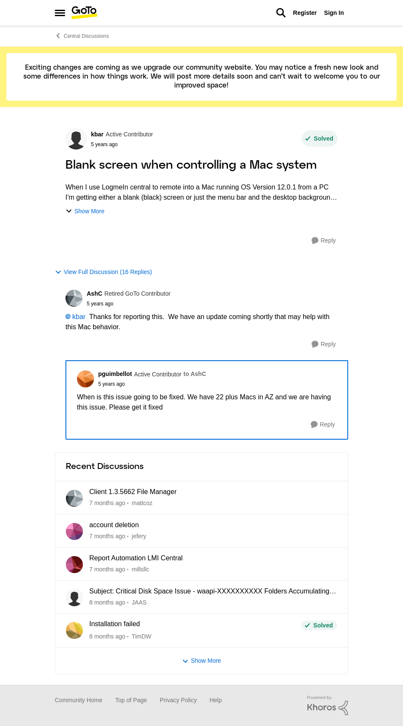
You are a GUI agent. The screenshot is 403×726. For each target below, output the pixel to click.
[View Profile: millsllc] (74, 564)
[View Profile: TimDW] (74, 630)
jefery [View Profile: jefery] (139, 536)
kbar (78, 316)
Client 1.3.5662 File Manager (132, 491)
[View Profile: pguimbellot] (85, 378)
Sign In (334, 12)
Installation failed (114, 623)
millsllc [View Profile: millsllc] (140, 569)
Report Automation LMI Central (136, 558)
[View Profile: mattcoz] (74, 498)
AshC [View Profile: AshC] (94, 293)
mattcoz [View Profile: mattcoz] (142, 503)
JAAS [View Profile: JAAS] (139, 602)
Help (216, 700)
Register (305, 12)
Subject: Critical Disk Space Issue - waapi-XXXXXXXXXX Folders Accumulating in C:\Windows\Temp (213, 592)
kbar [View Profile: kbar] (97, 134)
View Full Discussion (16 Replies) (103, 272)
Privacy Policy (178, 700)
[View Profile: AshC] (73, 298)
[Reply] (324, 240)
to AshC (195, 373)
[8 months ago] (107, 602)
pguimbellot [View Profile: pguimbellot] (115, 373)
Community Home (78, 700)
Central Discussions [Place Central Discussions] (82, 35)
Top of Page (131, 700)
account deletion (114, 524)
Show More (85, 211)
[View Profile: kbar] (76, 139)
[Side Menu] (60, 12)
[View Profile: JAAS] (74, 597)
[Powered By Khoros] (327, 705)
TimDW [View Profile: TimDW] (141, 636)
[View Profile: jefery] (74, 531)
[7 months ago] (107, 503)
